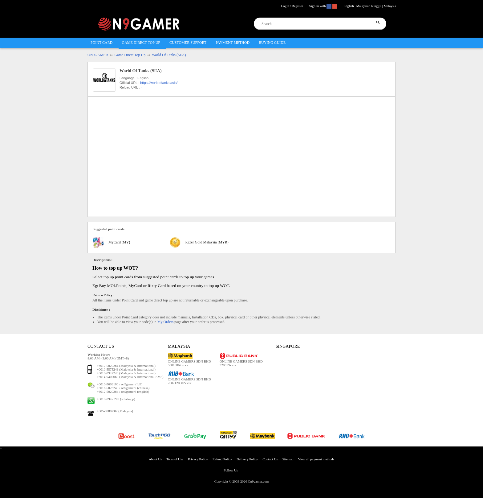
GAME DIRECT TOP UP (141, 42)
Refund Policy (222, 459)
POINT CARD (101, 42)
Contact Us (270, 459)
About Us (155, 459)
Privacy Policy (198, 459)
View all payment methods (316, 459)
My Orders (165, 322)
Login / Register (292, 6)
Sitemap (287, 459)
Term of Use (174, 459)
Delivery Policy (247, 459)
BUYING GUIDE (272, 42)
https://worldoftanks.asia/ (158, 83)
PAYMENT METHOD (233, 42)
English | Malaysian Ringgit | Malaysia (369, 6)
